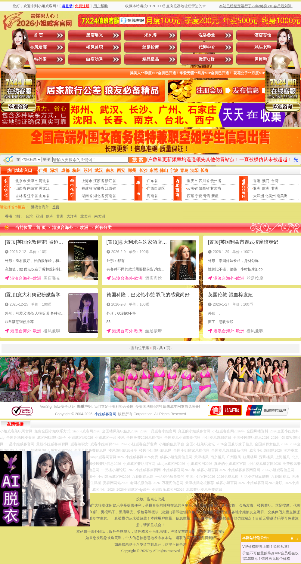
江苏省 (98, 181)
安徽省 (98, 188)
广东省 (152, 181)
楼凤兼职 (94, 47)
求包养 (150, 35)
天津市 (32, 181)
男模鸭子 (262, 59)
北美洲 (85, 216)
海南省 (152, 196)
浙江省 (110, 181)
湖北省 (98, 196)
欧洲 (265, 188)
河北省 (44, 181)
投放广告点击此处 (150, 499)
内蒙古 (32, 188)
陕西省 (204, 188)
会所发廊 (38, 47)
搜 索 (137, 159)
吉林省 (20, 196)
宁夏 (198, 196)
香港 (256, 181)
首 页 (38, 35)
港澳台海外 (40, 207)
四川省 (204, 181)
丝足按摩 (150, 47)
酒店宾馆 (262, 35)
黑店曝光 (94, 35)
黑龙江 (44, 188)
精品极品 (150, 59)
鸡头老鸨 (262, 47)
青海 (206, 196)
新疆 (215, 196)
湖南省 (87, 196)
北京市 (20, 181)
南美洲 (282, 196)
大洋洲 (258, 196)
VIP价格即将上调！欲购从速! (265, 546)
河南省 (110, 196)
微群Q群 (207, 59)
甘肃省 (215, 188)
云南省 (192, 188)
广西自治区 (156, 188)
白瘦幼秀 (94, 59)
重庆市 (192, 181)
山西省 (20, 188)
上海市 (87, 181)
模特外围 (38, 59)
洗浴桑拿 (206, 35)
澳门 (265, 181)
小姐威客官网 (105, 414)
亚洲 (256, 188)
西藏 (190, 196)
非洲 (274, 188)
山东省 (44, 196)
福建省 (87, 188)
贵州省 (215, 181)
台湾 (274, 181)
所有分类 (103, 227)
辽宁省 (32, 196)
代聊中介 (206, 47)
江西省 (110, 188)
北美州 (270, 196)
